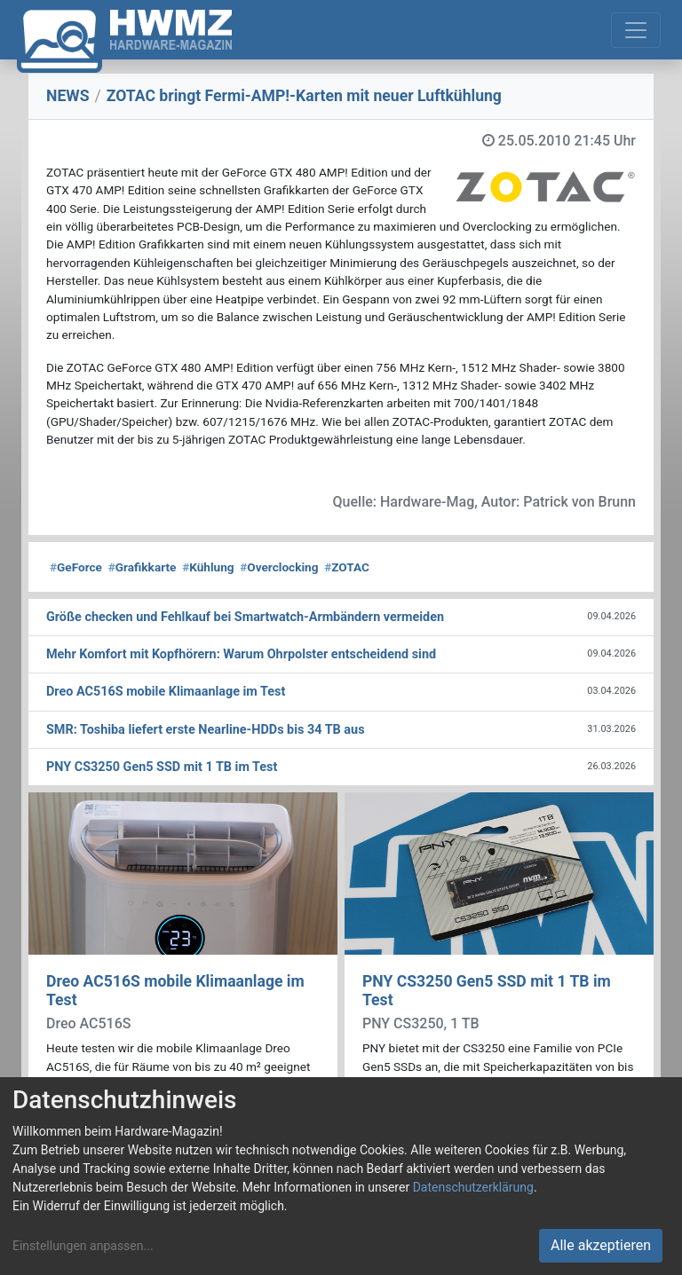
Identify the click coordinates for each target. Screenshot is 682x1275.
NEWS (68, 96)
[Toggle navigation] (636, 30)
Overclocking (279, 567)
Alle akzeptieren (601, 1245)
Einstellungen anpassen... (83, 1246)
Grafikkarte (142, 567)
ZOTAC (346, 567)
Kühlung (208, 567)
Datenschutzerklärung (473, 1187)
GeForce (76, 567)
